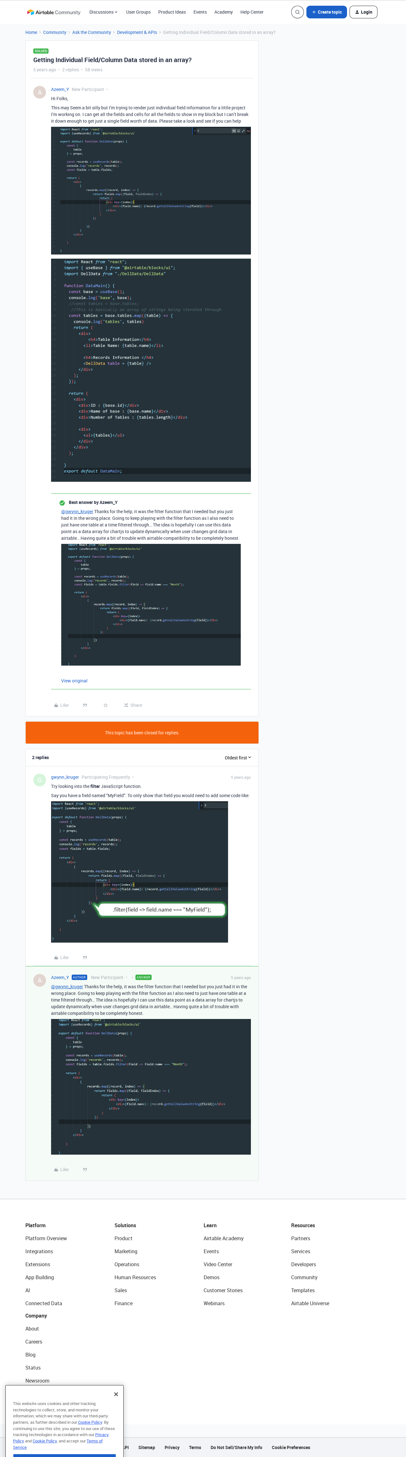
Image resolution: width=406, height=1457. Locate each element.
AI (27, 1290)
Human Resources (135, 1277)
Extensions (37, 1264)
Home (31, 32)
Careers (33, 1341)
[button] (326, 12)
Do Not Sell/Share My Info (236, 1447)
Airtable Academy (224, 1238)
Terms (195, 1447)
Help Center (252, 12)
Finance (124, 1303)
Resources (303, 1225)
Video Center (218, 1264)
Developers (303, 1264)
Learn (210, 1225)
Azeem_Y (60, 89)
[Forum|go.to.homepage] (53, 12)
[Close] (116, 1402)
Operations (127, 1264)
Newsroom (37, 1380)
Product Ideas (172, 12)
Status (33, 1367)
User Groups (138, 12)
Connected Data (43, 1303)
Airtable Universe (310, 1303)
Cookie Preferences (291, 1447)
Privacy (172, 1447)
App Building (39, 1277)
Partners (300, 1238)
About (32, 1328)
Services (300, 1251)
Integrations (39, 1251)
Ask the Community (91, 32)
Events (200, 12)
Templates (303, 1290)
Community (54, 32)
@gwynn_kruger (77, 511)
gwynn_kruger (65, 777)
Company (36, 1315)
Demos (211, 1277)
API (125, 1447)
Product (124, 1238)
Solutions (125, 1225)
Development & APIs (137, 32)
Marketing (126, 1251)
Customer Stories (223, 1290)
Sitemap (146, 1447)
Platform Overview (46, 1238)
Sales (121, 1290)
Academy (223, 12)
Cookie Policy (90, 1430)
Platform (35, 1225)
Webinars (214, 1303)
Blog (30, 1354)
